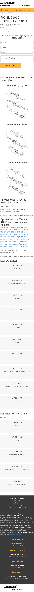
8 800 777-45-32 (25, 5)
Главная (4, 12)
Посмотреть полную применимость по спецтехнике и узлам (16, 215)
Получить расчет (10, 65)
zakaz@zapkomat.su (6, 5)
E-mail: (3, 52)
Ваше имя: (4, 42)
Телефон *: (4, 47)
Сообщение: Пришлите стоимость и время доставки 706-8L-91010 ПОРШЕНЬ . (17, 58)
